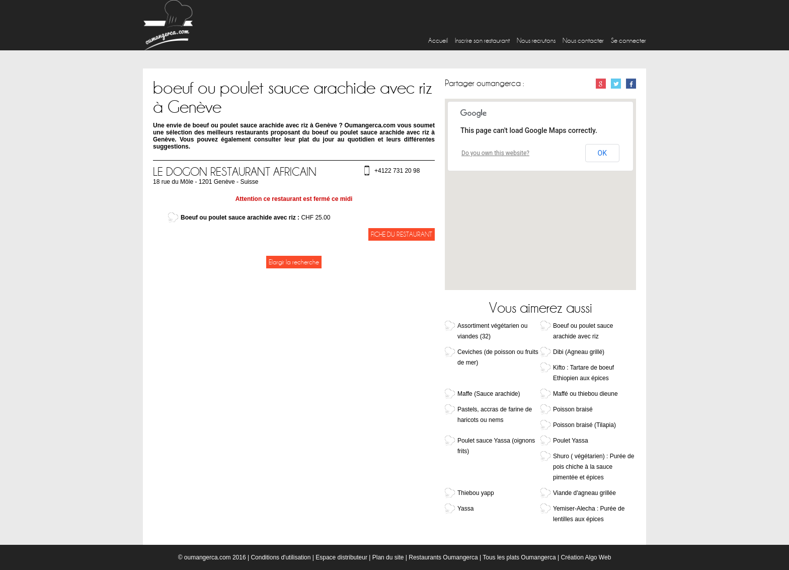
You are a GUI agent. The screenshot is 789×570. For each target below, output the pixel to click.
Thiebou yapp (475, 492)
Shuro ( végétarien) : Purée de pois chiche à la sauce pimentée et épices (593, 467)
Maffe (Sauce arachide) (488, 393)
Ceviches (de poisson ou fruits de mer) (497, 357)
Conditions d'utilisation (280, 557)
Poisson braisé (573, 409)
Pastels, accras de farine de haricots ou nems (494, 414)
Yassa (465, 508)
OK (602, 153)
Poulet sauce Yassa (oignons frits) (496, 446)
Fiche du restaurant (401, 234)
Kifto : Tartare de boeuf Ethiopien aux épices (583, 373)
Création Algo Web (586, 557)
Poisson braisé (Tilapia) (584, 425)
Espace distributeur (341, 557)
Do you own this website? (495, 153)
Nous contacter (583, 40)
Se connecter (628, 40)
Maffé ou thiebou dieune (585, 393)
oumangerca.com (207, 557)
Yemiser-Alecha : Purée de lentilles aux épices (588, 514)
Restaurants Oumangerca (443, 557)
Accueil (438, 40)
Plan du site (388, 557)
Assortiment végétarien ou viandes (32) (492, 331)
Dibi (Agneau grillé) (578, 351)
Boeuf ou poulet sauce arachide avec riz (583, 331)
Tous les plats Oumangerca (519, 557)
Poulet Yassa (570, 440)
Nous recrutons (536, 40)
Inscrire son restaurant (482, 40)
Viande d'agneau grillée (584, 492)
